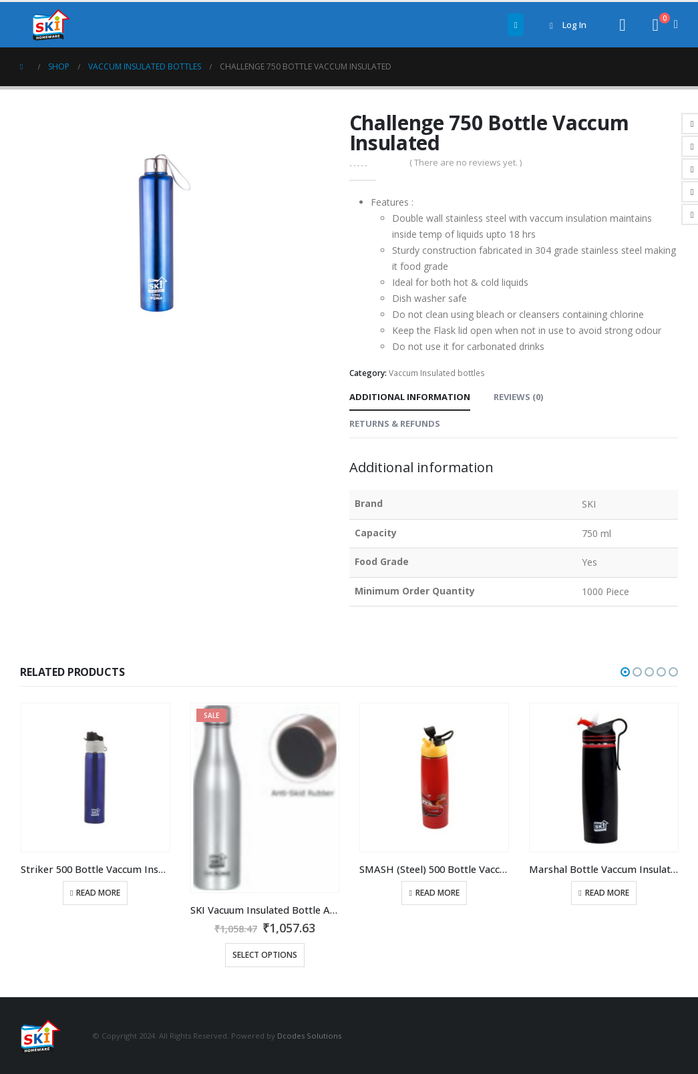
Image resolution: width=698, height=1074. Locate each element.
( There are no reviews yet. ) (465, 162)
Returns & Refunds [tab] (394, 423)
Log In (565, 25)
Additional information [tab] (409, 397)
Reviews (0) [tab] (518, 397)
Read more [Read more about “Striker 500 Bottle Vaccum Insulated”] (98, 892)
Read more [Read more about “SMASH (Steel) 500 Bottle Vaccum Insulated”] (437, 892)
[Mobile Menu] (516, 24)
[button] (625, 672)
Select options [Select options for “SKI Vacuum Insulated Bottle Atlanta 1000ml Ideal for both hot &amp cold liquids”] (264, 954)
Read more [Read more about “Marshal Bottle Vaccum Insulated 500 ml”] (607, 892)
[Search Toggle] (622, 25)
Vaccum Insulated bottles (437, 373)
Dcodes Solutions (309, 1035)
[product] (95, 777)
